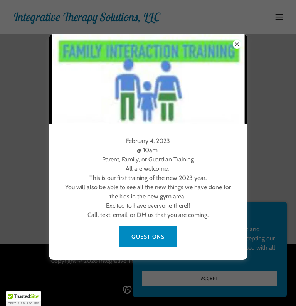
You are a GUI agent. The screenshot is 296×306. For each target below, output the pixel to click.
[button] (23, 298)
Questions (148, 236)
